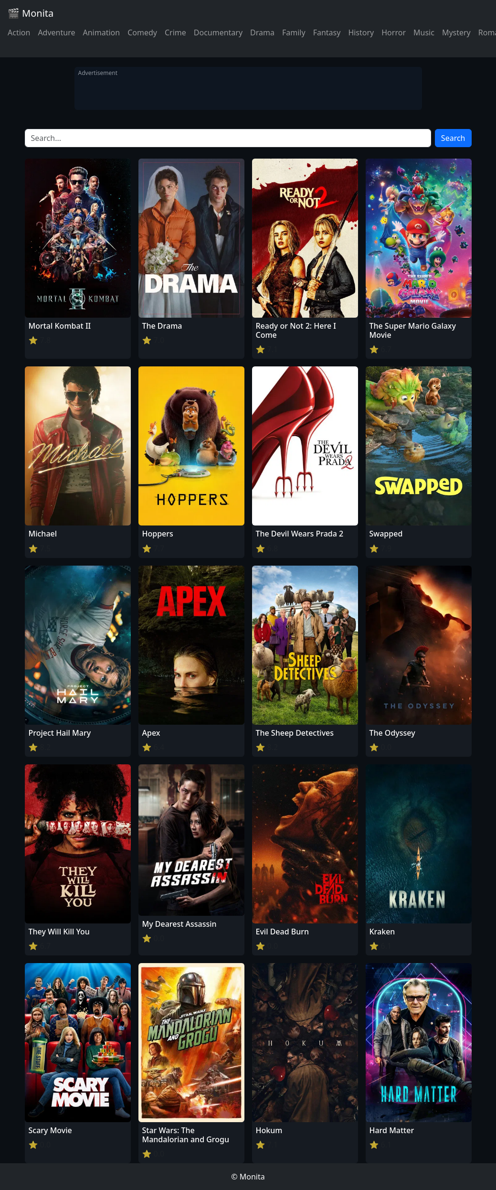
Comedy (142, 32)
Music (423, 32)
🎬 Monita (30, 13)
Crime (175, 32)
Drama (262, 32)
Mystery (456, 32)
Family (294, 32)
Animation (101, 32)
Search (453, 138)
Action (19, 32)
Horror (393, 32)
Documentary (218, 32)
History (361, 32)
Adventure (56, 32)
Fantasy (327, 32)
